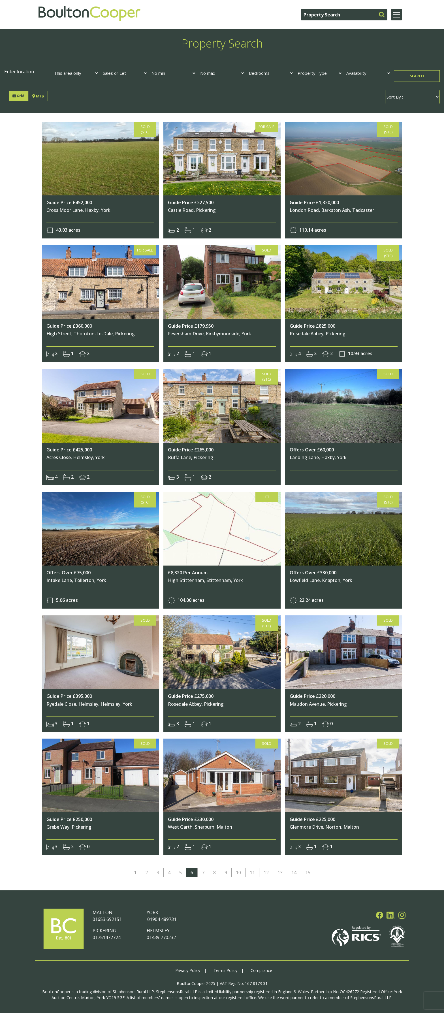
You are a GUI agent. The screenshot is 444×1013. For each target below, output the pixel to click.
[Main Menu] (396, 14)
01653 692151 (107, 917)
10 (238, 871)
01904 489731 (161, 917)
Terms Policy (225, 968)
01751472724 (107, 936)
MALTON (102, 911)
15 (307, 871)
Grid (19, 95)
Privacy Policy (187, 968)
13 (280, 871)
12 (266, 871)
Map (38, 96)
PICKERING (104, 929)
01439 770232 (161, 936)
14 (293, 871)
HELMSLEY (158, 929)
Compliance (261, 968)
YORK (152, 911)
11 (252, 871)
